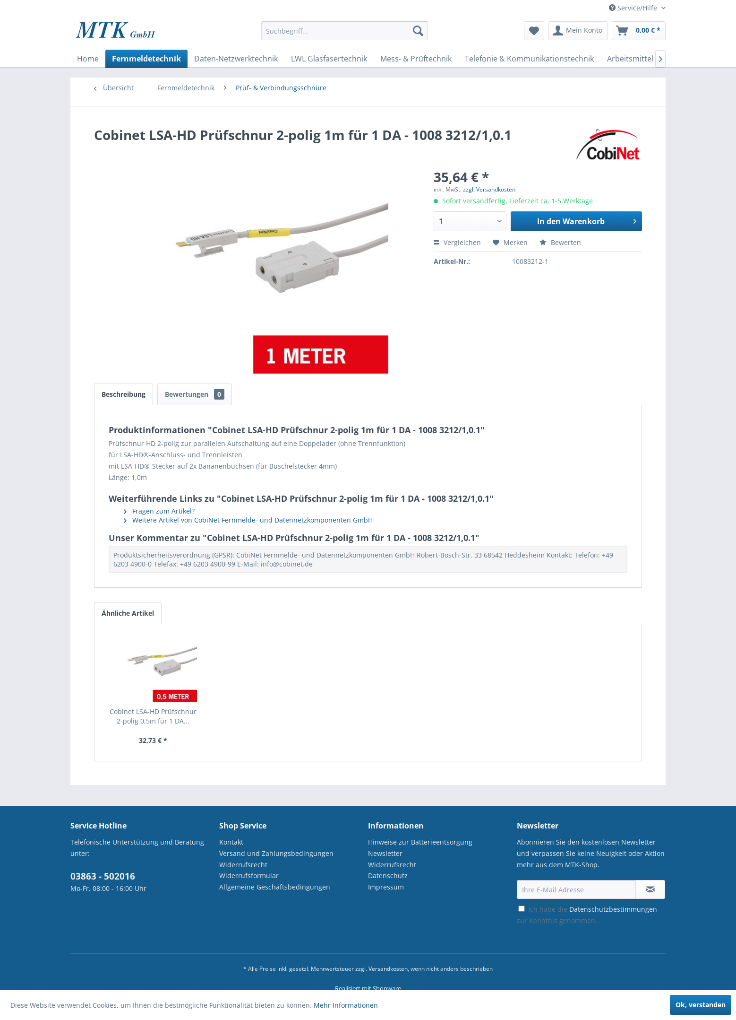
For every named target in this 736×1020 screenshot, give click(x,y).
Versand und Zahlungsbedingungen (276, 853)
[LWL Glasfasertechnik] (329, 59)
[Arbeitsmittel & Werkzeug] (652, 59)
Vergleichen (457, 242)
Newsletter (385, 853)
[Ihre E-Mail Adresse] (576, 889)
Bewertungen (194, 394)
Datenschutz (388, 875)
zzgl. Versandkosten (489, 189)
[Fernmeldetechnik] (146, 59)
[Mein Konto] (578, 30)
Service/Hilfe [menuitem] (634, 7)
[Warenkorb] (639, 30)
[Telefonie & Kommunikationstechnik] (529, 59)
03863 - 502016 (102, 876)
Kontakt (231, 841)
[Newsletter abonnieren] (650, 889)
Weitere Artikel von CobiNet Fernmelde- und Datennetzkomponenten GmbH (248, 519)
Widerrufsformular (249, 875)
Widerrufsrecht (243, 864)
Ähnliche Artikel (128, 613)
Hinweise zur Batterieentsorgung (420, 841)
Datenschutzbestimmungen (613, 909)
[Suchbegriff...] (344, 30)
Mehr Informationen (346, 1005)
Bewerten (560, 242)
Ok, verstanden (701, 1004)
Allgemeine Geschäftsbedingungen (274, 886)
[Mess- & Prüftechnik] (416, 59)
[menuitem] (344, 35)
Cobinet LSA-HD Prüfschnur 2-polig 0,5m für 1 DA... (153, 716)
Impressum (386, 886)
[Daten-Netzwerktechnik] (236, 59)
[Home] (87, 59)
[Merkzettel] (534, 30)
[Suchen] (418, 30)
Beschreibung (123, 394)
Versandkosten (388, 969)
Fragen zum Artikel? (159, 510)
